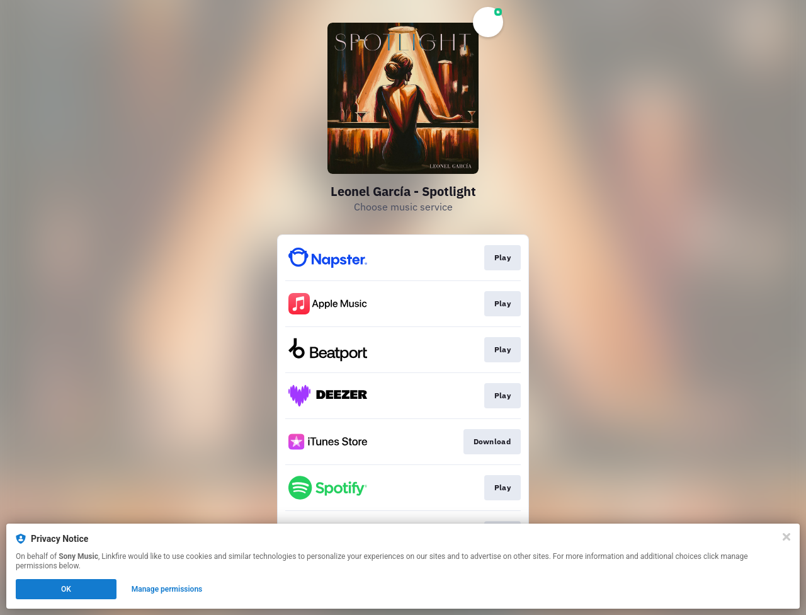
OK (66, 589)
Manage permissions (167, 589)
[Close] (786, 537)
